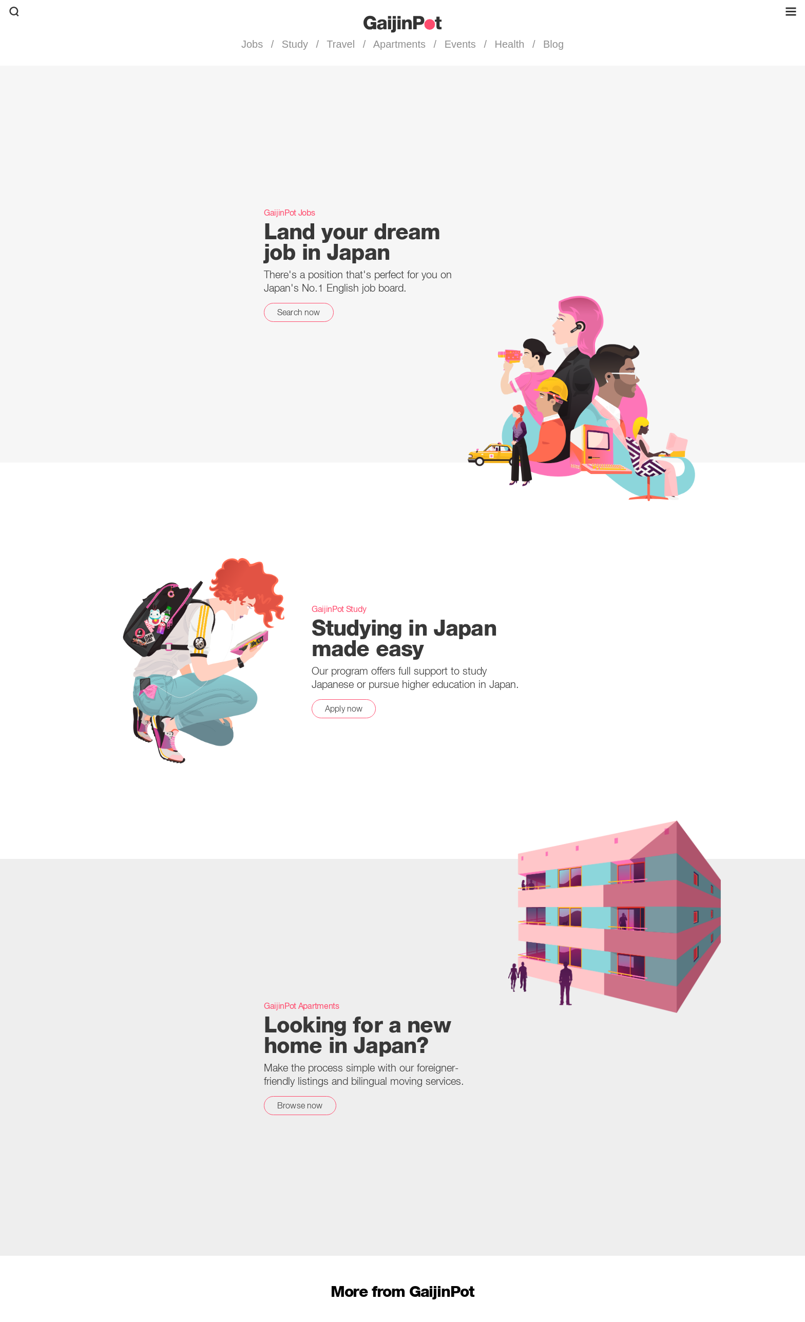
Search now (298, 312)
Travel (341, 44)
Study (295, 44)
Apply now (343, 708)
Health (509, 44)
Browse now (300, 1105)
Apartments (399, 44)
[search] (14, 11)
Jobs (253, 44)
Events (460, 44)
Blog (552, 44)
